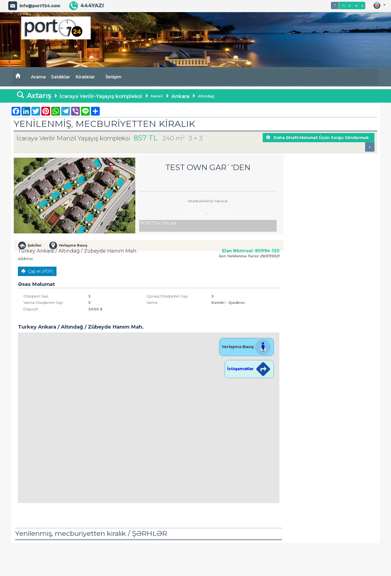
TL (344, 6)
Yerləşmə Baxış (246, 346)
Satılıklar (61, 77)
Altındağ (206, 96)
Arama (38, 77)
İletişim (114, 77)
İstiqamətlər (249, 368)
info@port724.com (39, 5)
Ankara (180, 96)
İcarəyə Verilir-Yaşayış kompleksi (101, 96)
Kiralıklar (85, 77)
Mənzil (157, 96)
